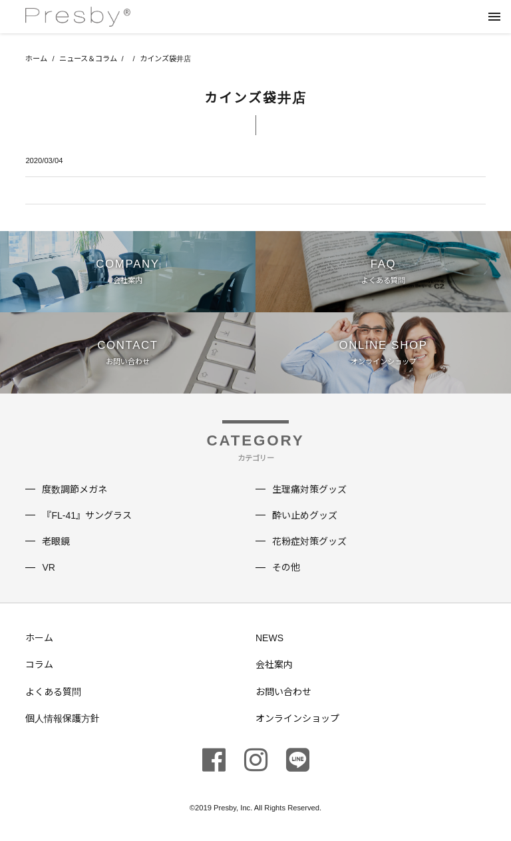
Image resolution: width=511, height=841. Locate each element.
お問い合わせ (283, 692)
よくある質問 (53, 692)
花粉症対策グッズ (309, 541)
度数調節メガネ (74, 489)
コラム (39, 664)
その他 (286, 567)
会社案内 (274, 664)
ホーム (36, 59)
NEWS (269, 638)
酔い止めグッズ (304, 515)
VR (48, 567)
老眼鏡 (56, 541)
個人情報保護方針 (62, 718)
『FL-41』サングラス (87, 515)
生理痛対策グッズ (309, 489)
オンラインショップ (297, 718)
